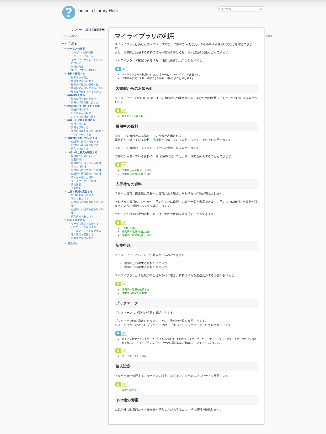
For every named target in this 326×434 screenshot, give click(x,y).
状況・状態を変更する (79, 191)
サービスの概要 (76, 48)
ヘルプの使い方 (71, 35)
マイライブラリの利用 (83, 70)
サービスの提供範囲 (82, 52)
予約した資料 (78, 166)
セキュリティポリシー (83, 56)
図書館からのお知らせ (83, 156)
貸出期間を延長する (82, 195)
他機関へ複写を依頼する (85, 145)
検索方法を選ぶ (80, 77)
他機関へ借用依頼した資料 (86, 170)
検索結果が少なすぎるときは (87, 88)
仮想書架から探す (81, 113)
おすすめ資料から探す (83, 116)
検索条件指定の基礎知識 (85, 84)
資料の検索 (77, 66)
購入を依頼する (80, 148)
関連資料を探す (80, 109)
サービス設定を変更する (85, 223)
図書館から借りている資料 (86, 163)
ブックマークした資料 (83, 181)
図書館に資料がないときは (82, 138)
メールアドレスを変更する (86, 230)
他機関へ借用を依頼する (85, 141)
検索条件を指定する (82, 81)
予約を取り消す (80, 198)
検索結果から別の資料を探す (83, 106)
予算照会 (76, 188)
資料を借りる (78, 123)
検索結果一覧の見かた (83, 98)
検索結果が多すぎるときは (86, 91)
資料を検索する (76, 73)
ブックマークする (81, 134)
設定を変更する (76, 220)
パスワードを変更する (83, 227)
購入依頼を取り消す (82, 216)
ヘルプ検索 (262, 8)
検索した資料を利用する (81, 120)
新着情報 (76, 159)
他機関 (157, 139)
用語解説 (72, 243)
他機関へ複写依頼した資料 (86, 173)
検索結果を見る (76, 95)
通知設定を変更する (82, 234)
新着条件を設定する (82, 238)
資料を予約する (80, 127)
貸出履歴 (76, 184)
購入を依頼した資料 (82, 177)
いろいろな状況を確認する (82, 152)
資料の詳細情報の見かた (85, 102)
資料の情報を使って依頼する (87, 131)
